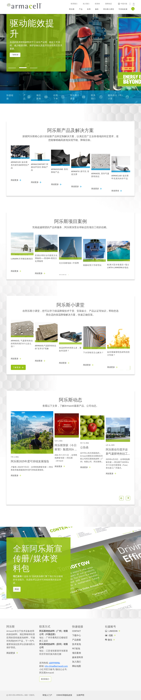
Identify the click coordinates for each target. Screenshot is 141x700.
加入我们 (86, 4)
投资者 (97, 4)
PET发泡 (76, 648)
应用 (89, 9)
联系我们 (74, 4)
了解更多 (17, 377)
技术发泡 (76, 644)
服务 (97, 9)
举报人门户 (47, 695)
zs (134, 4)
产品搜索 (76, 639)
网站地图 (76, 666)
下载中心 (76, 635)
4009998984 (54, 662)
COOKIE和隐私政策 (64, 695)
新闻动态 (108, 4)
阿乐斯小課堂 (108, 9)
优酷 (109, 635)
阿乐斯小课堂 (74, 97)
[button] (12, 67)
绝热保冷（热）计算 (116, 97)
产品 (81, 9)
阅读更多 (14, 190)
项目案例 (38, 97)
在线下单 (55, 97)
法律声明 (80, 695)
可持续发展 (123, 9)
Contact (76, 631)
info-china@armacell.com (56, 666)
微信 (108, 639)
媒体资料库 (77, 657)
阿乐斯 (71, 9)
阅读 (17, 604)
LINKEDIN (111, 631)
